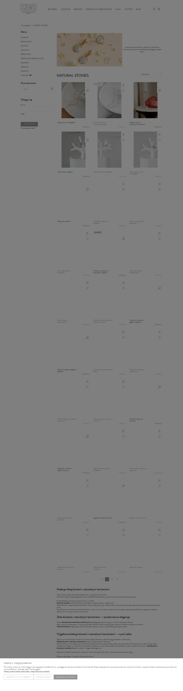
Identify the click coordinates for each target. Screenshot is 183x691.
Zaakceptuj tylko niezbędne (18, 677)
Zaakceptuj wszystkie (65, 677)
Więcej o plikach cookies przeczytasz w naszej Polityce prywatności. (27, 671)
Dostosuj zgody (43, 677)
